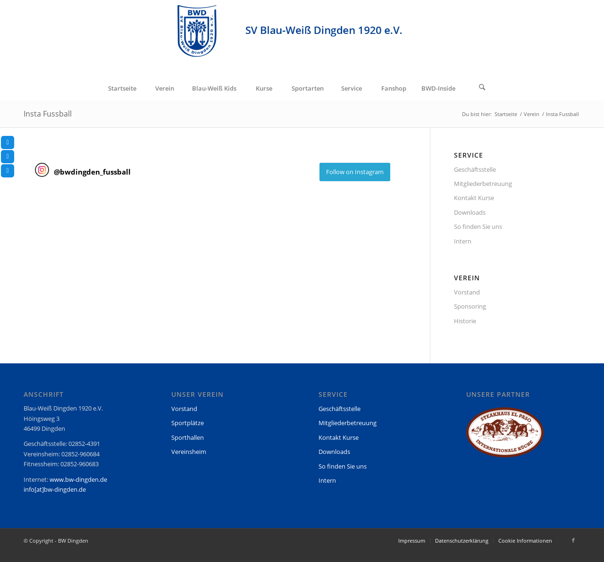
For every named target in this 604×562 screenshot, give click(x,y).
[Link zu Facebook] (573, 540)
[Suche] (482, 88)
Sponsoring (470, 306)
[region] (505, 436)
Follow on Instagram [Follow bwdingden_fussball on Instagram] (355, 172)
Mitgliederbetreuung (483, 183)
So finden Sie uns (478, 226)
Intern (462, 241)
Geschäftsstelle (475, 169)
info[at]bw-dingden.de (55, 489)
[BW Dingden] (302, 38)
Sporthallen (187, 437)
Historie (465, 321)
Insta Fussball (48, 114)
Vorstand (467, 292)
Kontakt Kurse (474, 197)
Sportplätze (187, 423)
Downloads (470, 212)
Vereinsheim (188, 451)
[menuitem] (122, 88)
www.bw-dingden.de (78, 479)
